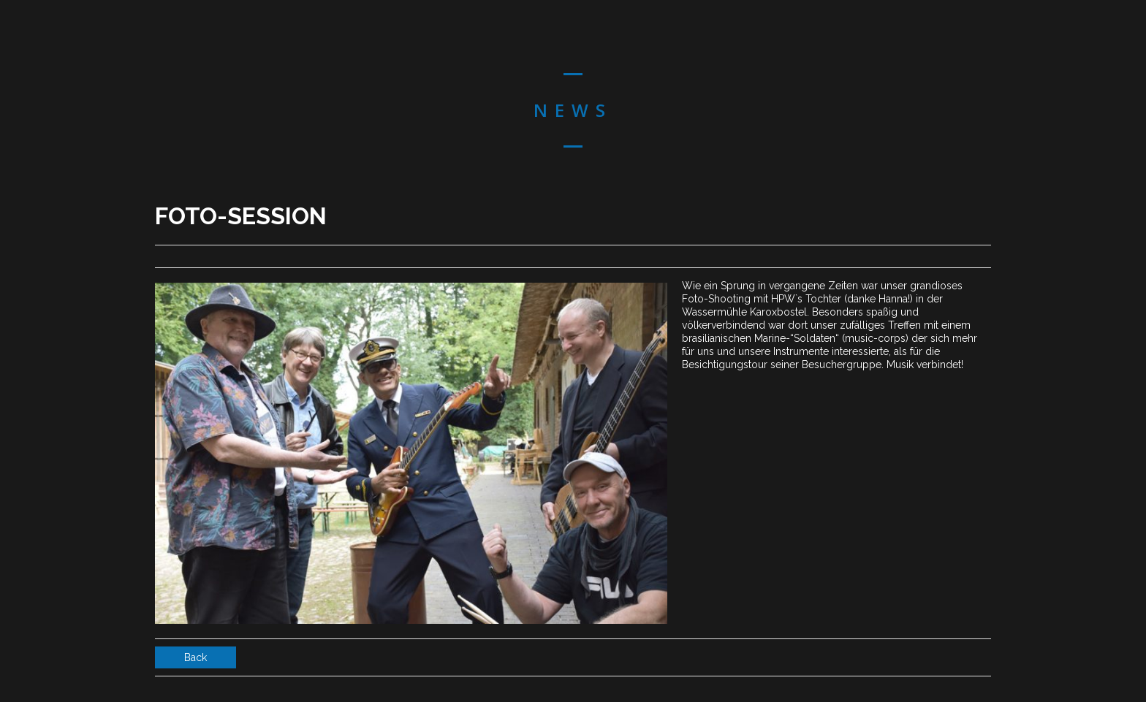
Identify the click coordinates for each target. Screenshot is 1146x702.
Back (195, 657)
